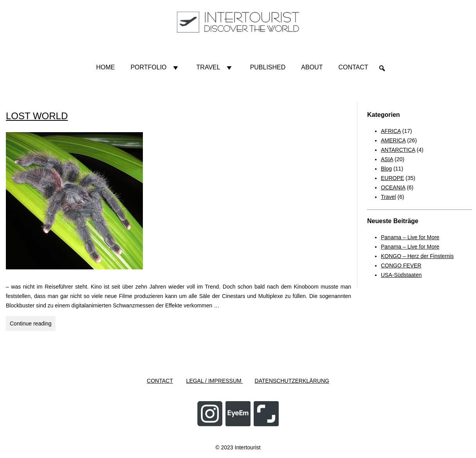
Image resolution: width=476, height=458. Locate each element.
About (312, 67)
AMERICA (393, 140)
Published (268, 67)
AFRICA (391, 131)
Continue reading (33, 324)
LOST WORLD (37, 116)
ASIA (387, 159)
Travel (215, 67)
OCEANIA (393, 187)
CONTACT (160, 381)
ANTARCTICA (398, 150)
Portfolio (155, 67)
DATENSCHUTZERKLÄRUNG (292, 381)
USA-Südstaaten (401, 275)
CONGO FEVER (401, 265)
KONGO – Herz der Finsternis (417, 256)
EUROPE (392, 178)
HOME (105, 67)
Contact (353, 67)
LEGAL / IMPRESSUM (214, 381)
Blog (386, 168)
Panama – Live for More (410, 237)
